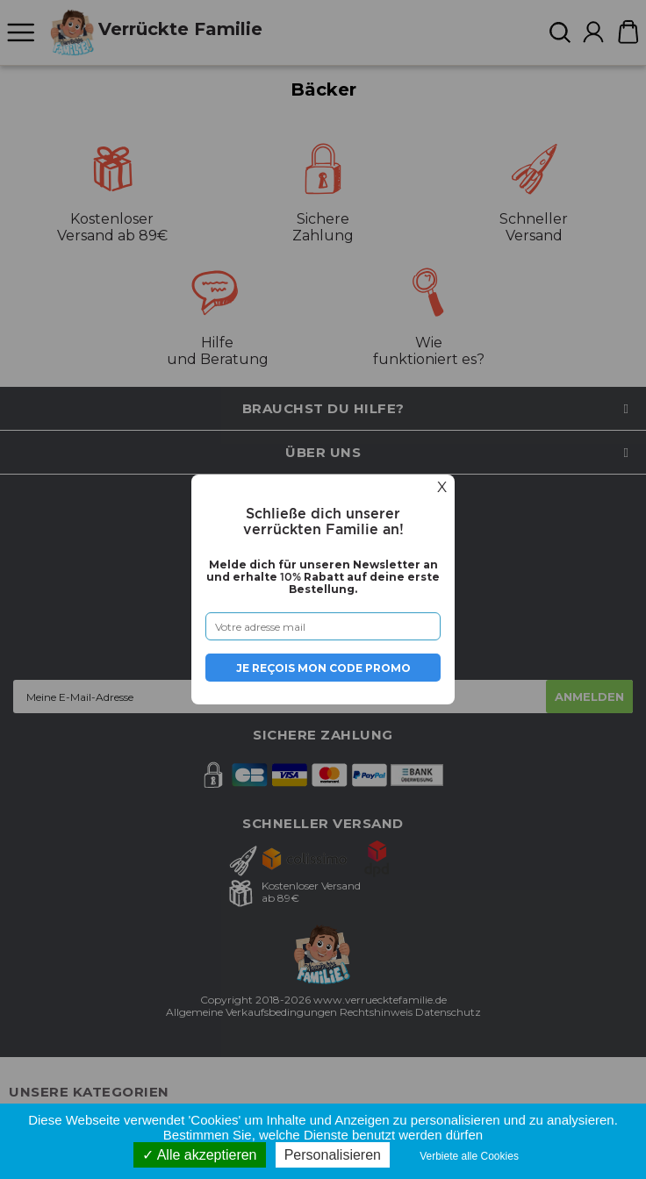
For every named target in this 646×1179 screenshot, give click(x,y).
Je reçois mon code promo (323, 668)
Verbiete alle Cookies (469, 1156)
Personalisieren (332, 1154)
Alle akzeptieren (199, 1154)
